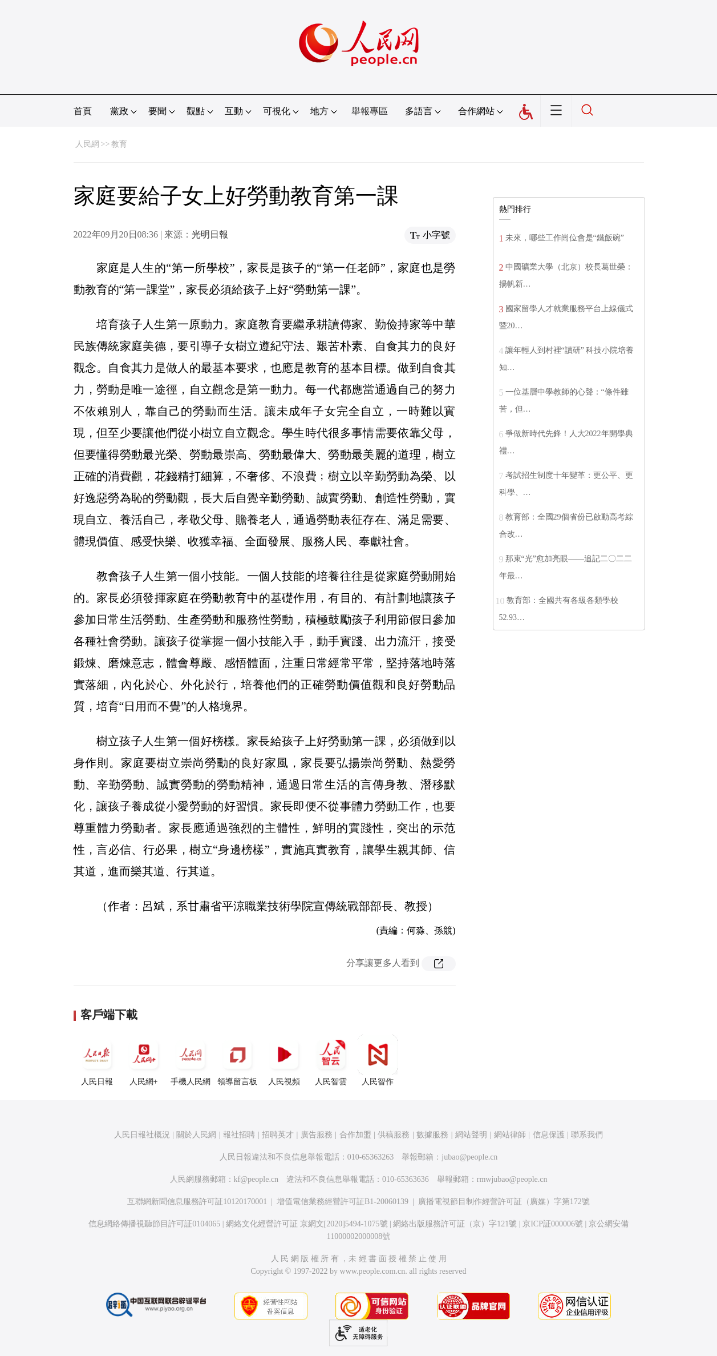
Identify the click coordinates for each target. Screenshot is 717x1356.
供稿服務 (394, 1134)
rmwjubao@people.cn (512, 1179)
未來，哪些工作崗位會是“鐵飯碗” (564, 238)
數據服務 (432, 1134)
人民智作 (378, 1060)
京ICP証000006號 (552, 1224)
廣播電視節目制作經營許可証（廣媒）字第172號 (504, 1201)
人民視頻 (284, 1060)
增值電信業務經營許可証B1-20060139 (342, 1201)
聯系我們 (587, 1134)
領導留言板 (237, 1060)
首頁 (83, 111)
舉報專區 (369, 111)
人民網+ (144, 1060)
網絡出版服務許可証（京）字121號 (455, 1224)
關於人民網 (196, 1134)
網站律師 (510, 1134)
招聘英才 (278, 1134)
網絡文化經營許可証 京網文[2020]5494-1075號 (307, 1224)
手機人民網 (190, 1060)
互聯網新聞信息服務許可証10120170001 (197, 1201)
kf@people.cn (256, 1179)
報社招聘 (239, 1134)
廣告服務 (317, 1134)
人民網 (87, 144)
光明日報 (210, 234)
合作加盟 (355, 1134)
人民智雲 (331, 1060)
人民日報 (97, 1060)
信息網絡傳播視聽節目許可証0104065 (154, 1224)
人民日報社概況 (142, 1134)
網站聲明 (471, 1134)
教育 (119, 144)
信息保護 (549, 1134)
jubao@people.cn (469, 1157)
